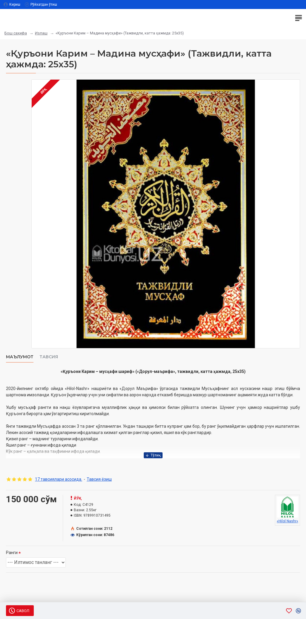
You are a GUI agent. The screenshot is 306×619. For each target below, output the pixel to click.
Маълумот (19, 356)
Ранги (12, 552)
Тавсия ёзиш (99, 479)
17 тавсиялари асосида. (58, 479)
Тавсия (48, 356)
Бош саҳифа (15, 33)
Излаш (41, 33)
